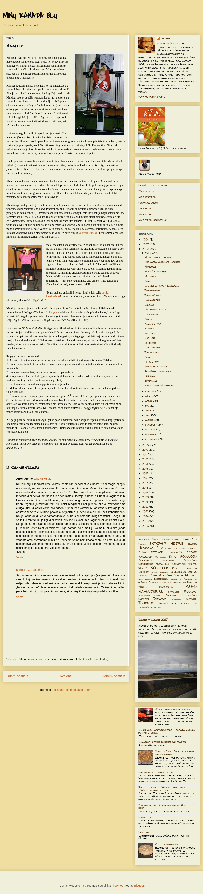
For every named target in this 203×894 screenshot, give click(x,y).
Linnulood (143, 572)
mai (147, 405)
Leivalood (191, 568)
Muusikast (150, 276)
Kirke (172, 557)
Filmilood (142, 544)
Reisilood (190, 591)
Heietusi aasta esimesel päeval (156, 772)
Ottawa (153, 582)
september (151, 424)
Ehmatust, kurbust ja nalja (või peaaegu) (162, 742)
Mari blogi (144, 214)
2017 (145, 483)
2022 (145, 506)
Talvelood (159, 599)
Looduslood (178, 572)
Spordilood (172, 595)
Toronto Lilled (167, 603)
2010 (145, 449)
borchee (118, 885)
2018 (145, 487)
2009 (146, 445)
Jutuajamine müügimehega (160, 385)
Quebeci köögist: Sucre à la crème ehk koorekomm (174, 753)
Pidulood (192, 582)
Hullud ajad (145, 817)
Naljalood (176, 579)
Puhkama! (150, 376)
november (151, 434)
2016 (145, 478)
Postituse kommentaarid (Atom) (72, 689)
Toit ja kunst (152, 352)
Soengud (158, 595)
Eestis (185, 539)
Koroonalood (145, 564)
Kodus (148, 281)
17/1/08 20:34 (35, 569)
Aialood (156, 539)
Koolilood (190, 560)
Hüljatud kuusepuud (155, 309)
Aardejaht (144, 539)
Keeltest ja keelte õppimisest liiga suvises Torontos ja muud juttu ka (162, 788)
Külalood (177, 568)
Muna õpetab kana (155, 271)
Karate (192, 552)
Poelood (142, 586)
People (53, 312)
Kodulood (188, 556)
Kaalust (149, 328)
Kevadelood (160, 557)
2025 (145, 521)
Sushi (148, 357)
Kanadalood (175, 552)
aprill (149, 401)
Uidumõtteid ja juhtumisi (152, 185)
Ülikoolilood (154, 607)
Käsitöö (142, 568)
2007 (146, 244)
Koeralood (145, 560)
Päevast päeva (146, 191)
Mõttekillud (161, 579)
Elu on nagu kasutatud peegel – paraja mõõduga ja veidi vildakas (166, 731)
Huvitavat (146, 547)
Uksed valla (145, 832)
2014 (145, 468)
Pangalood (165, 582)
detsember (151, 439)
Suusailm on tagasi (156, 366)
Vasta (19, 557)
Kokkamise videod (148, 202)
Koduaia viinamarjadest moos (172, 709)
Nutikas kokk (152, 361)
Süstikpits (143, 598)
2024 (145, 516)
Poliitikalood (166, 586)
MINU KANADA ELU (30, 16)
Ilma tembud (152, 314)
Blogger (139, 885)
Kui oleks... (150, 333)
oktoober (150, 429)
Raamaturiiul (153, 300)
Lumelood (143, 575)
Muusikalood (145, 579)
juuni (148, 410)
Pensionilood (179, 582)
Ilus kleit (150, 338)
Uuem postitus (17, 676)
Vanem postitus (113, 676)
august (149, 420)
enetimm (165, 38)
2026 (146, 526)
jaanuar (150, 253)
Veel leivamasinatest (167, 844)
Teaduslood (176, 599)
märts (149, 396)
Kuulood (192, 563)
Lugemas (149, 305)
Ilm (160, 547)
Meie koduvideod (147, 197)
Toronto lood (189, 603)
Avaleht (65, 676)
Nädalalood (190, 579)
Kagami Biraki (153, 323)
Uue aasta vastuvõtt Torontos (162, 262)
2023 (145, 511)
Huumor (192, 543)
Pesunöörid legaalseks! (158, 371)
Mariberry (144, 208)
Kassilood (145, 557)
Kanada (191, 548)
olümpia (142, 582)
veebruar (151, 391)
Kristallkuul (162, 563)
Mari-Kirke (165, 575)
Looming (192, 572)
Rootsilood (144, 595)
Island (168, 548)
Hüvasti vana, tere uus (158, 257)
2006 (146, 239)
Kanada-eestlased (151, 552)
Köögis (148, 319)
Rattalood (173, 591)
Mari (153, 575)
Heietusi (177, 543)
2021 (145, 502)
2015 (145, 473)
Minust (178, 575)
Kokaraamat (168, 560)
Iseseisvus (150, 343)
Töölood (142, 607)
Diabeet (175, 539)
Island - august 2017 (153, 620)
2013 (145, 464)
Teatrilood (191, 598)
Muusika (191, 575)
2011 (145, 454)
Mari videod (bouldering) (152, 220)
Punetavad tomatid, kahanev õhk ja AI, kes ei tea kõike (166, 806)
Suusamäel (151, 381)
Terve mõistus (153, 295)
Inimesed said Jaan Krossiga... (162, 285)
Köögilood (159, 567)
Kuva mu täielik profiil (151, 96)
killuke (20, 569)
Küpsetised (151, 266)
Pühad (191, 586)
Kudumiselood (179, 563)
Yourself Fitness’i (88, 232)
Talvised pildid (152, 290)
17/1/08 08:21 (43, 478)
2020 (146, 497)
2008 (146, 249)
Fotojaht (158, 543)
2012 (145, 459)
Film (194, 539)
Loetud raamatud (159, 572)
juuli (148, 415)
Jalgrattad (178, 548)
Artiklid (166, 539)
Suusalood (189, 595)
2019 (145, 492)
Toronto (145, 602)
